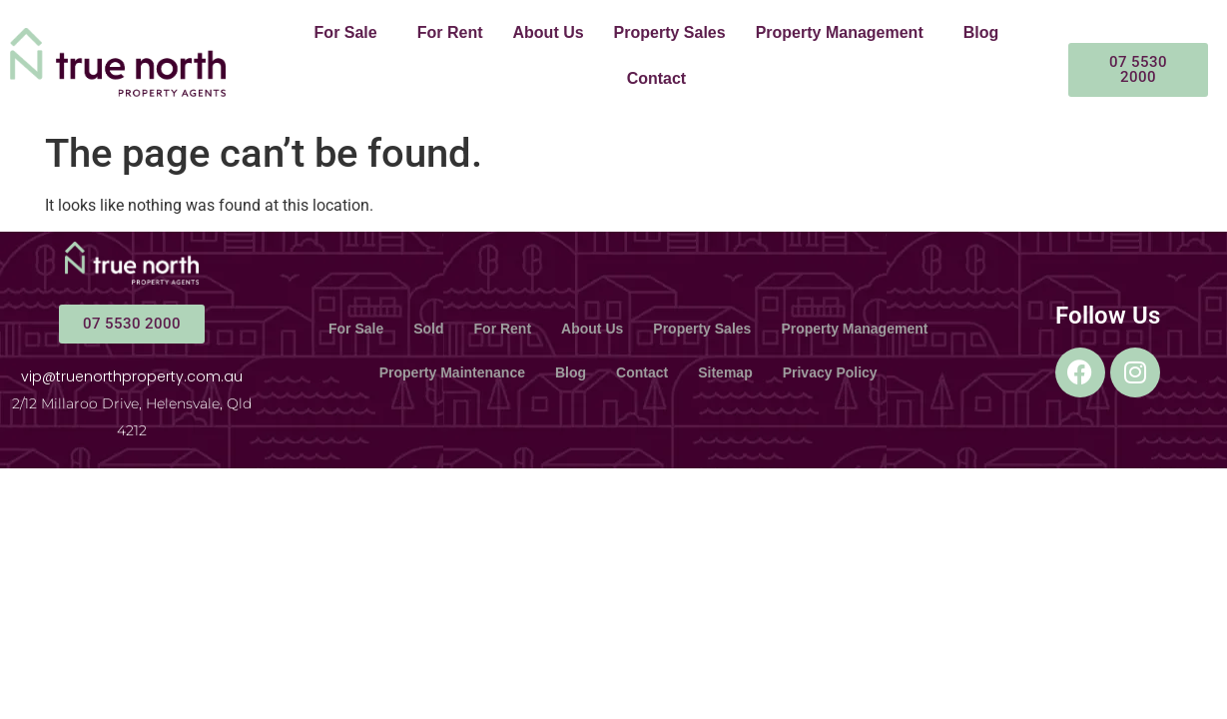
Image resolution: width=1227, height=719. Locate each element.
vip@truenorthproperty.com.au (132, 376)
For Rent (450, 32)
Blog (981, 32)
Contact (657, 78)
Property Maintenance (452, 372)
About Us (548, 32)
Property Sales (670, 32)
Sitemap (725, 372)
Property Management (839, 32)
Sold (428, 329)
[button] (351, 33)
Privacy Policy (830, 372)
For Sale (345, 32)
